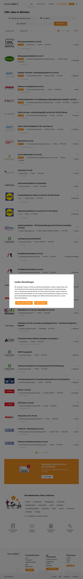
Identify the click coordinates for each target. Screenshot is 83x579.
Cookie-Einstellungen (41, 302)
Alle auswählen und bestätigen (24, 302)
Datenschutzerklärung (21, 298)
